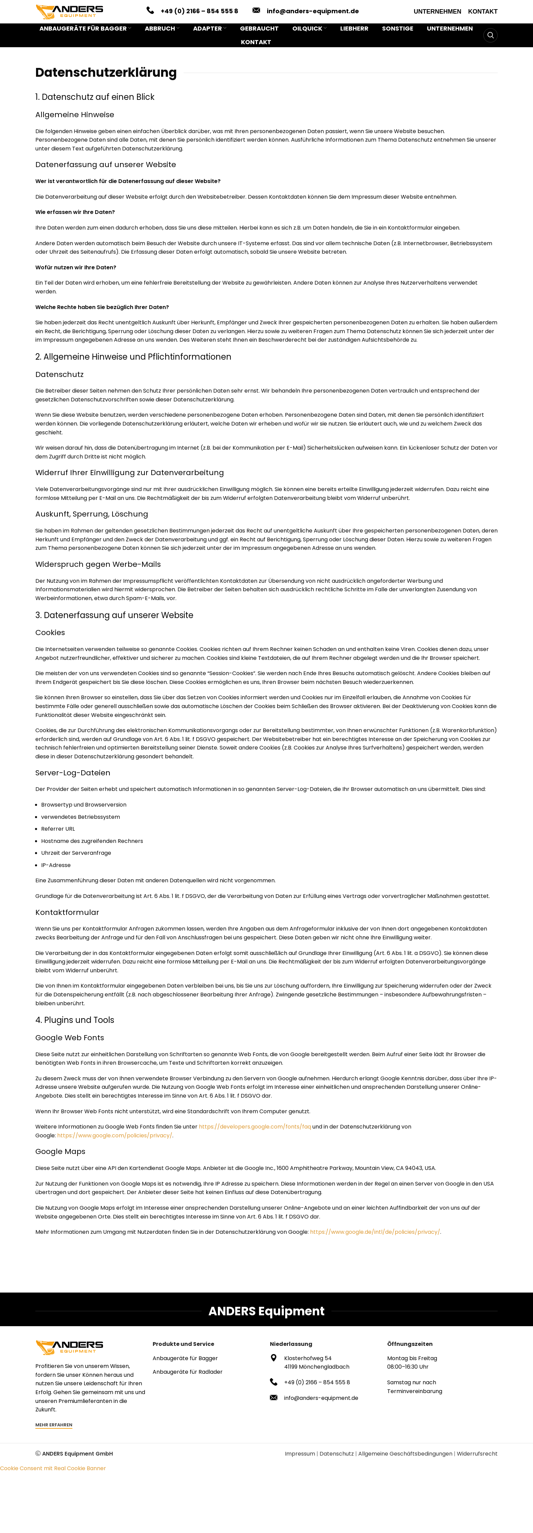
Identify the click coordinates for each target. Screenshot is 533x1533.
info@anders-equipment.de (313, 14)
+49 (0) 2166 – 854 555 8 (199, 14)
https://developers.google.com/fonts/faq (255, 1134)
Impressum (300, 1461)
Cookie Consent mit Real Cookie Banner (53, 1475)
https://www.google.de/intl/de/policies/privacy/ (375, 1239)
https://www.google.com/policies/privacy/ (114, 1143)
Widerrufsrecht (477, 1461)
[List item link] (208, 1365)
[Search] (490, 42)
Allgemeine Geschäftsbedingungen (405, 1461)
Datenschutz (337, 1461)
